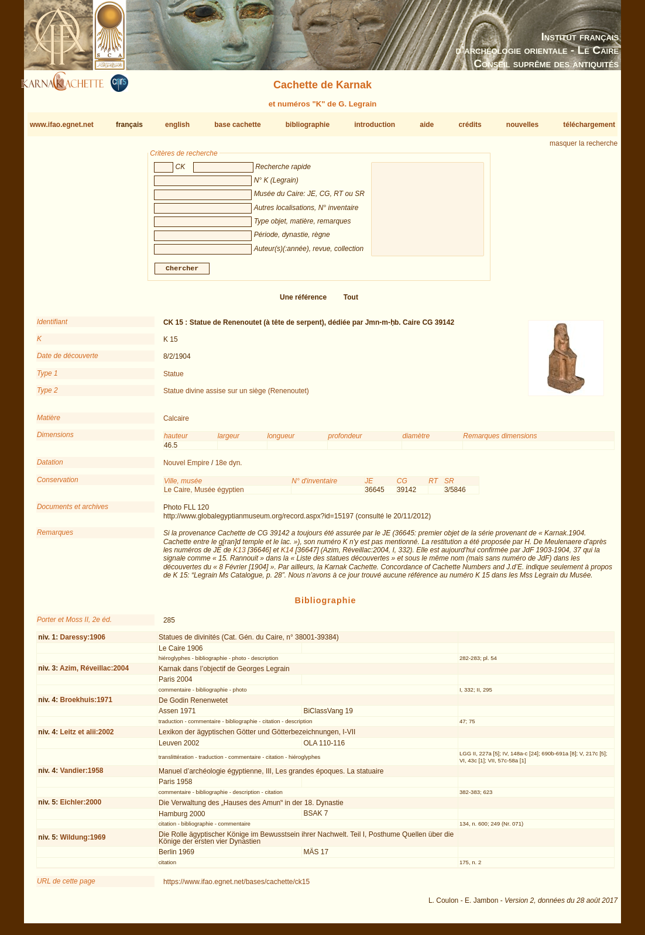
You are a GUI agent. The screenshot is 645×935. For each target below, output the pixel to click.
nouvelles (522, 125)
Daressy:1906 (82, 642)
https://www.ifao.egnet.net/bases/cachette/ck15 (236, 886)
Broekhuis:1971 (86, 704)
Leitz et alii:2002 (87, 737)
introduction (374, 125)
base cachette (237, 125)
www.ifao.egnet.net (62, 125)
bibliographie (308, 125)
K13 (239, 555)
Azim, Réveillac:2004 (94, 673)
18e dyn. (228, 467)
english (177, 125)
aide (427, 125)
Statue (173, 378)
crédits (469, 125)
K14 (287, 555)
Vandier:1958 (81, 775)
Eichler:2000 (80, 807)
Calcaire (176, 423)
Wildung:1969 (82, 842)
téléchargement (589, 125)
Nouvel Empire (186, 467)
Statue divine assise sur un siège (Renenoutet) (236, 395)
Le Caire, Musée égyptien (204, 494)
